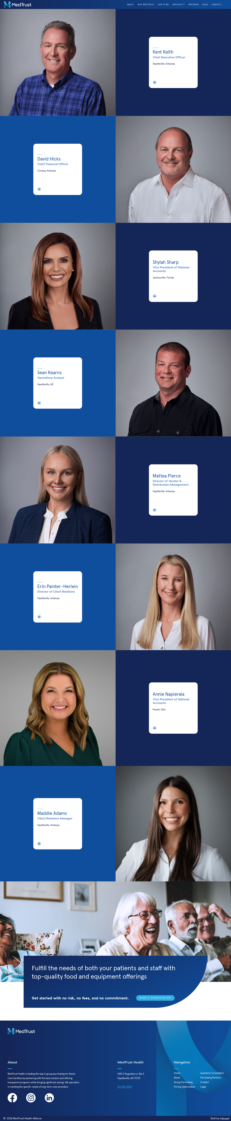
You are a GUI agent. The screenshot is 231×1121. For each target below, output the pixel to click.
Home (177, 1073)
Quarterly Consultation (212, 1073)
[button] (179, 4)
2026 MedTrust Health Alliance (24, 1118)
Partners (193, 4)
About (130, 4)
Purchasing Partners (210, 1077)
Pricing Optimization (184, 1087)
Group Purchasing (183, 1082)
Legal (203, 1087)
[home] (17, 5)
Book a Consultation (155, 998)
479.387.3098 (124, 1086)
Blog (205, 4)
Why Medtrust (146, 4)
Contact (216, 4)
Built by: (220, 1118)
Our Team (163, 4)
